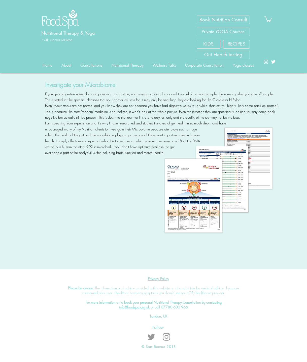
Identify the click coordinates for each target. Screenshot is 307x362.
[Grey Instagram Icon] (166, 337)
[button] (268, 19)
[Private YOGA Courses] (223, 32)
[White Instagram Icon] (266, 62)
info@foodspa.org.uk (134, 307)
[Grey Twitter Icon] (151, 337)
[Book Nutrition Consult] (223, 20)
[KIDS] (208, 44)
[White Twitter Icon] (273, 62)
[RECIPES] (236, 44)
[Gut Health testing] (223, 55)
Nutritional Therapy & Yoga (68, 33)
